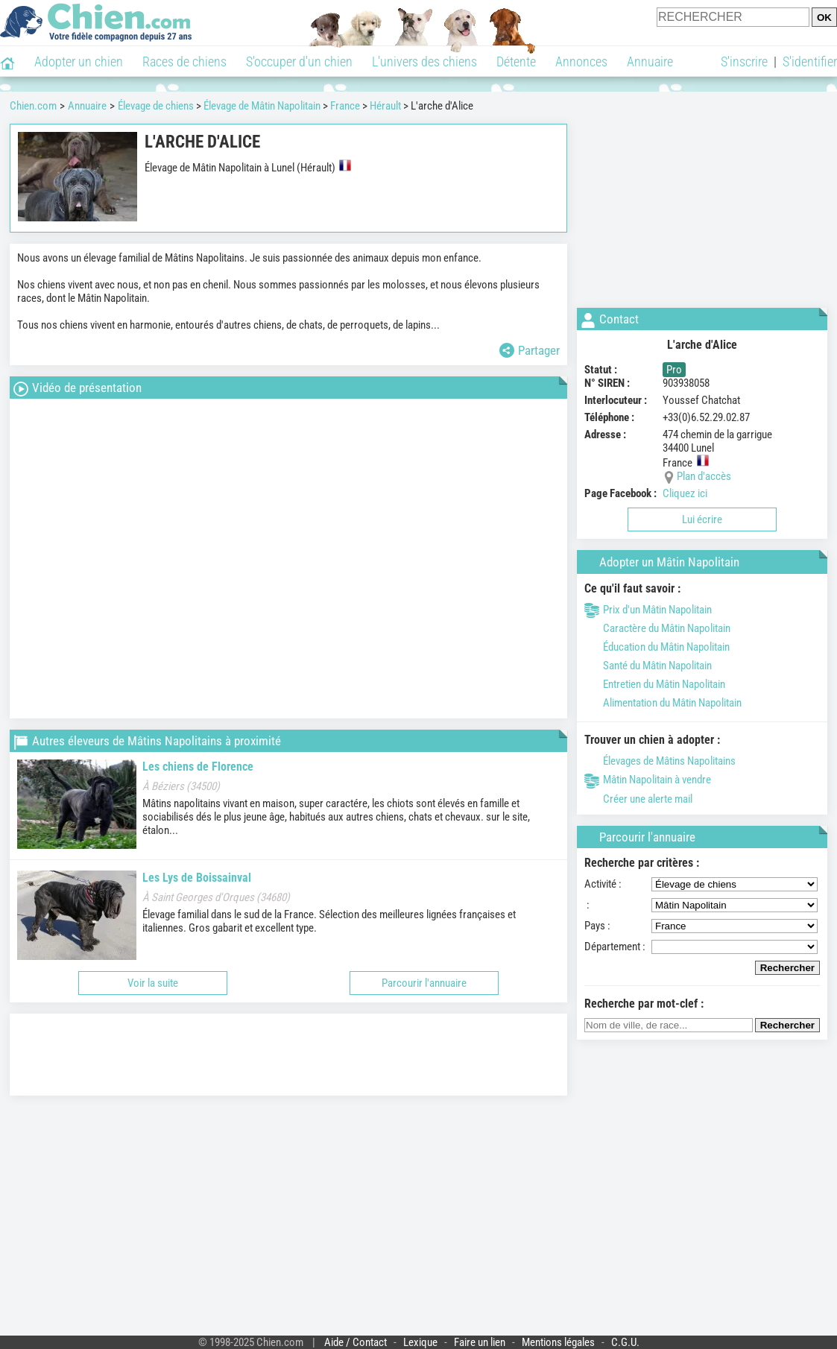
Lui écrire (702, 519)
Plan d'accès (704, 476)
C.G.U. (625, 1342)
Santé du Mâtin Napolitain (648, 665)
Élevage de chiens (156, 106)
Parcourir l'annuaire (424, 983)
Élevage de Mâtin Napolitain (261, 106)
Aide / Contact (355, 1342)
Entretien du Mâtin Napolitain (654, 684)
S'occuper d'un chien (299, 61)
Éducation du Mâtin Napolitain (657, 647)
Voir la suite (152, 983)
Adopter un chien (78, 61)
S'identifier (810, 61)
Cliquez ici (685, 493)
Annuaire (650, 61)
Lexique (420, 1342)
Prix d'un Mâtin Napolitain (648, 609)
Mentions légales (558, 1342)
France (345, 106)
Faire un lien (479, 1342)
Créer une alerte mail (638, 799)
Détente (516, 61)
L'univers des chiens (424, 61)
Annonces (581, 61)
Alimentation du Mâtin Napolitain (663, 703)
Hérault (385, 106)
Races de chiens (184, 61)
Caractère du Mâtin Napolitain (657, 628)
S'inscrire (744, 61)
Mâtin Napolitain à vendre (647, 779)
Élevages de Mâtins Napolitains (660, 761)
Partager (529, 350)
